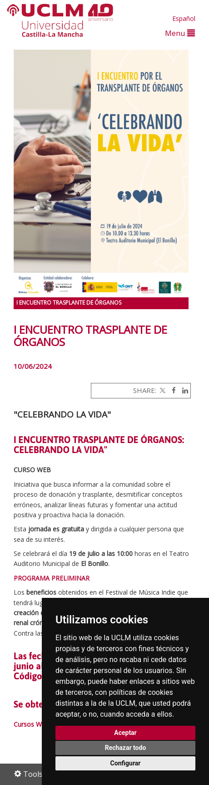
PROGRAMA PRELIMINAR (52, 578)
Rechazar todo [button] (125, 747)
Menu (180, 33)
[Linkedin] (183, 390)
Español (183, 18)
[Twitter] (161, 390)
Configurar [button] (125, 763)
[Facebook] (171, 390)
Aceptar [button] (125, 732)
